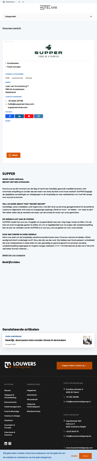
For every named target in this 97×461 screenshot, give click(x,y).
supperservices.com (17, 103)
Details (74, 456)
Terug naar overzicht (11, 28)
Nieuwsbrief (32, 389)
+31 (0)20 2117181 (15, 96)
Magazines (31, 380)
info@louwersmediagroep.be (79, 428)
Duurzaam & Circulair (9, 415)
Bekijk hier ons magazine (13, 243)
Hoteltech (8, 410)
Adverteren (32, 384)
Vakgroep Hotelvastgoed (33, 394)
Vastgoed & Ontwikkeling (10, 385)
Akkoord (85, 456)
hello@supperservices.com (21, 100)
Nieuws (7, 380)
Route (15, 142)
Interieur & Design (12, 405)
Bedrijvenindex (34, 401)
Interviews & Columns (9, 423)
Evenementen (10, 392)
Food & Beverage (11, 401)
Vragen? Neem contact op (73, 353)
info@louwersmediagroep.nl (78, 392)
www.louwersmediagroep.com (79, 440)
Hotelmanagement (12, 396)
